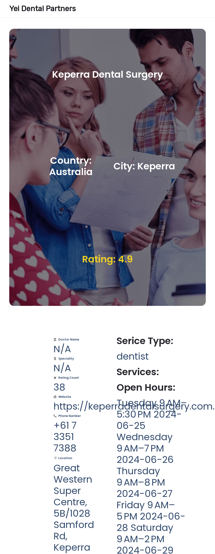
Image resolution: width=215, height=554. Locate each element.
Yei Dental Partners (42, 8)
